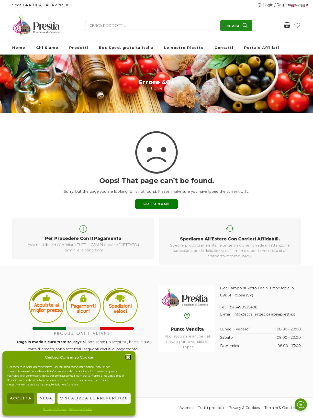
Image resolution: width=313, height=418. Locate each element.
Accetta (21, 398)
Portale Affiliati (261, 47)
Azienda (186, 408)
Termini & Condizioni (282, 408)
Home (18, 47)
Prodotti (78, 47)
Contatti (223, 47)
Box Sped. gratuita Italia (126, 47)
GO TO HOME (156, 204)
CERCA (233, 26)
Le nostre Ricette (184, 47)
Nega (45, 398)
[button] (128, 357)
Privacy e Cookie (55, 409)
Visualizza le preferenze (94, 398)
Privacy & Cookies (244, 408)
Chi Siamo (47, 47)
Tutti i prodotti (211, 408)
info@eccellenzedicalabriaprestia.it (264, 314)
